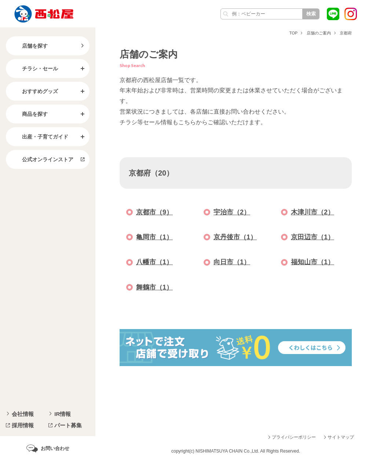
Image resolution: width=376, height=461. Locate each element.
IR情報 (62, 414)
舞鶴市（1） (154, 287)
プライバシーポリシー (294, 437)
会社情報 (23, 414)
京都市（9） (154, 212)
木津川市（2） (312, 212)
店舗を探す (29, 45)
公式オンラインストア (41, 159)
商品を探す (29, 113)
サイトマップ (341, 437)
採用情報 (23, 425)
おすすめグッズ (34, 91)
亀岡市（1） (154, 237)
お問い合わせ (55, 448)
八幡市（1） (154, 262)
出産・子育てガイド (39, 136)
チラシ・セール (34, 68)
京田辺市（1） (312, 237)
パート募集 (68, 425)
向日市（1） (231, 262)
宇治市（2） (231, 212)
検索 (311, 13)
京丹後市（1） (235, 237)
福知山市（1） (312, 262)
